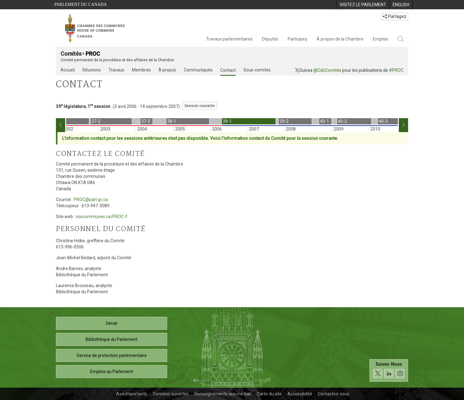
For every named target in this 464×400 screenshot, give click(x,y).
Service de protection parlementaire (112, 355)
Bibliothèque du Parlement (111, 339)
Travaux (116, 69)
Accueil (68, 69)
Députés (270, 39)
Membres (141, 69)
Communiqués (198, 69)
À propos (167, 69)
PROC (93, 53)
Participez (297, 39)
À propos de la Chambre (340, 39)
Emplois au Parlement (111, 371)
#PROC (396, 70)
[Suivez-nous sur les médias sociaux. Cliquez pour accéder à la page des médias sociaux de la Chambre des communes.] (388, 370)
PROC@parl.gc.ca (91, 199)
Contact (228, 70)
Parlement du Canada (80, 4)
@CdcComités (327, 70)
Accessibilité (300, 393)
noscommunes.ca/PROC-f (101, 216)
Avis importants (131, 393)
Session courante (199, 106)
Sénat (111, 323)
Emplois (380, 39)
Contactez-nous (333, 393)
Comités (71, 53)
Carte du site (269, 393)
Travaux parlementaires (229, 39)
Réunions (91, 69)
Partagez (394, 16)
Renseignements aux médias (222, 393)
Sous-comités (257, 69)
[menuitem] (362, 4)
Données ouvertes (170, 393)
